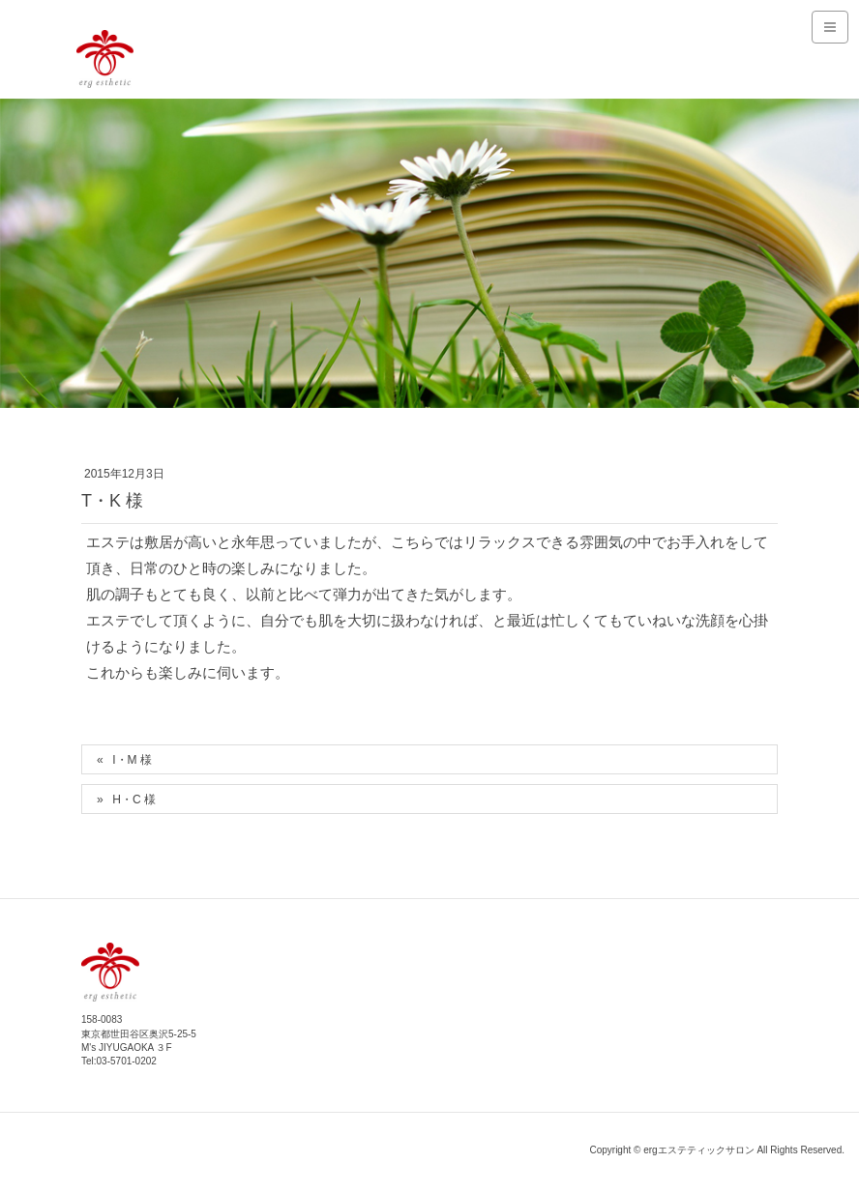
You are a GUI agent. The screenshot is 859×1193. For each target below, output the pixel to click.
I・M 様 (132, 760)
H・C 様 (134, 799)
